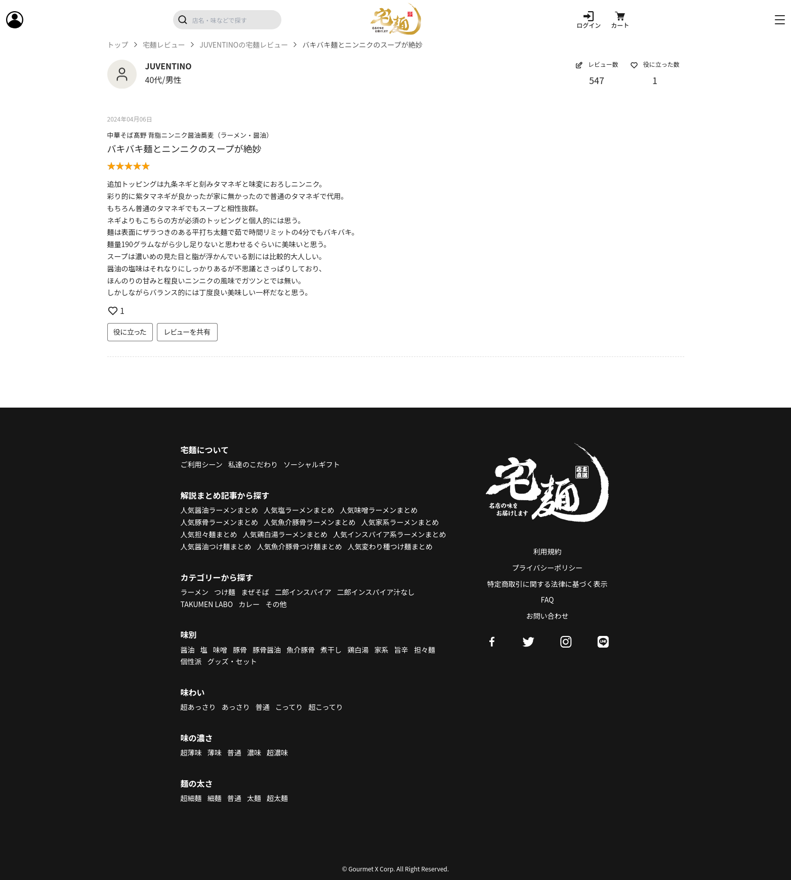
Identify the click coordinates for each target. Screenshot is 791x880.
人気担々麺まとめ (209, 534)
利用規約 (547, 551)
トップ (118, 45)
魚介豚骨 (300, 650)
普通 (263, 707)
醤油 (188, 650)
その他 (275, 604)
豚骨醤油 (267, 650)
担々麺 (424, 650)
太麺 (254, 798)
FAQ (547, 599)
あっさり (236, 707)
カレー (249, 604)
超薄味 (191, 752)
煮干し (331, 650)
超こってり (325, 707)
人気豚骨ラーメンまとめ (219, 522)
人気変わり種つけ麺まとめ (390, 546)
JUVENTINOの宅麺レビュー (243, 45)
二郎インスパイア (303, 592)
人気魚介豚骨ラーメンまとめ (309, 522)
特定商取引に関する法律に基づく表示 (547, 584)
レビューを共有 (187, 332)
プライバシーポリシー (547, 568)
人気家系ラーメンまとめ (400, 522)
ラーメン (195, 592)
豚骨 (240, 650)
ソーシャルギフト (311, 464)
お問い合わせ (547, 616)
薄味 (214, 752)
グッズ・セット (232, 661)
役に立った (130, 332)
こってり (289, 707)
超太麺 (277, 798)
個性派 (191, 661)
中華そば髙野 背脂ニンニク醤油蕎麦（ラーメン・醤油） (190, 135)
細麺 (214, 798)
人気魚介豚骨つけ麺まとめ (299, 546)
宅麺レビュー (164, 45)
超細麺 (191, 798)
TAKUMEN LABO (207, 604)
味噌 (220, 650)
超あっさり (198, 707)
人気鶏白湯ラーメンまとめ (285, 534)
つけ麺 (224, 592)
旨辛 (401, 650)
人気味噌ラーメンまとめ (379, 510)
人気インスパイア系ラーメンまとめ (389, 534)
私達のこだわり (253, 464)
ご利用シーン (202, 464)
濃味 (254, 752)
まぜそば (255, 592)
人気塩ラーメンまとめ (299, 510)
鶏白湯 (357, 650)
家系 (381, 650)
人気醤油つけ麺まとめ (216, 546)
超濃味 (277, 752)
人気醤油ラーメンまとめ (219, 510)
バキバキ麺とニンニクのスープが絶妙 (184, 148)
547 (596, 80)
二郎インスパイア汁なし (376, 592)
